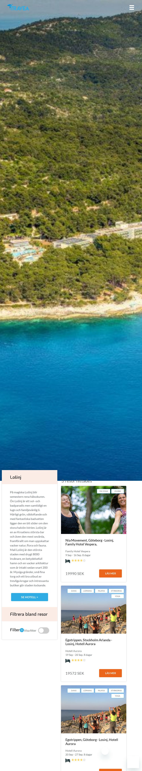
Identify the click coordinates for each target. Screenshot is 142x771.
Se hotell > (29, 597)
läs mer (110, 573)
